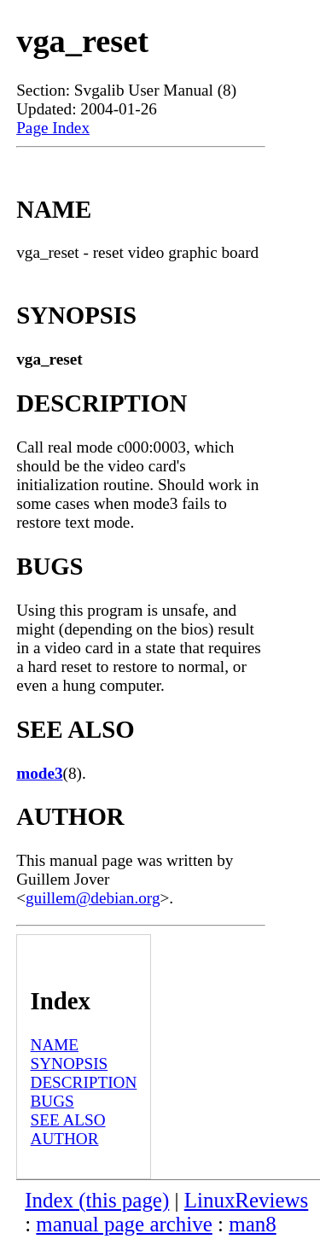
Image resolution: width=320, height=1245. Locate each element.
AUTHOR (65, 1139)
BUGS (52, 1101)
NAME (55, 1045)
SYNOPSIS (69, 1064)
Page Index (53, 128)
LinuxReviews (246, 1200)
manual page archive (124, 1224)
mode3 (39, 773)
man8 (252, 1224)
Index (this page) (97, 1200)
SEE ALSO (68, 1120)
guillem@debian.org (93, 898)
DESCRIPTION (84, 1082)
